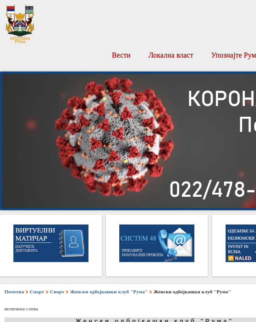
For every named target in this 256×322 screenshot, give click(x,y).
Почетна (14, 291)
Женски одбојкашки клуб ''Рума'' (109, 291)
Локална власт (170, 55)
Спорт (37, 291)
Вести (121, 55)
